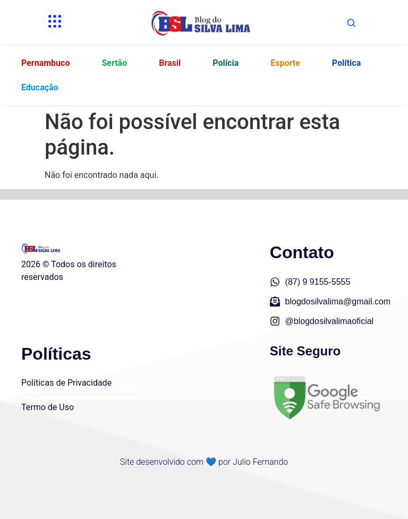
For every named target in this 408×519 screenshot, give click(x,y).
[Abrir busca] (351, 23)
